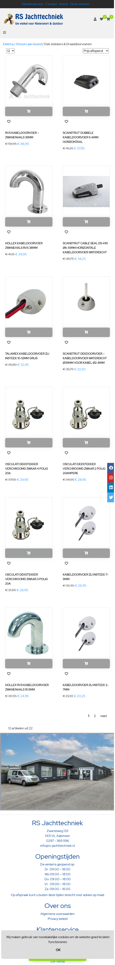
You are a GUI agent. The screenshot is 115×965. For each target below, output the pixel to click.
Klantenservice (32, 4)
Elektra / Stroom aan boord (22, 44)
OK (58, 950)
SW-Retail (57, 961)
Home (63, 4)
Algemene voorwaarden (57, 914)
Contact (51, 4)
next (103, 716)
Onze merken (79, 4)
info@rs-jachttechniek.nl (57, 845)
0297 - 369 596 (57, 841)
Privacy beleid (57, 919)
